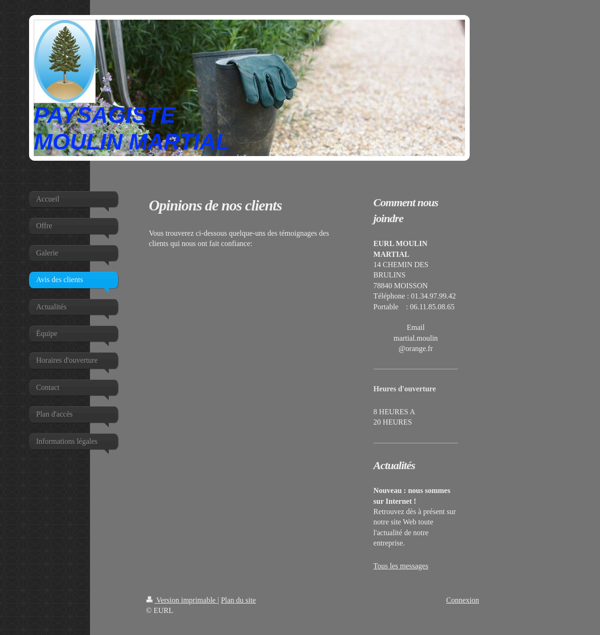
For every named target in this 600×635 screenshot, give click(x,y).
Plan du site (238, 600)
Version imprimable (182, 600)
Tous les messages (401, 566)
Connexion (462, 600)
